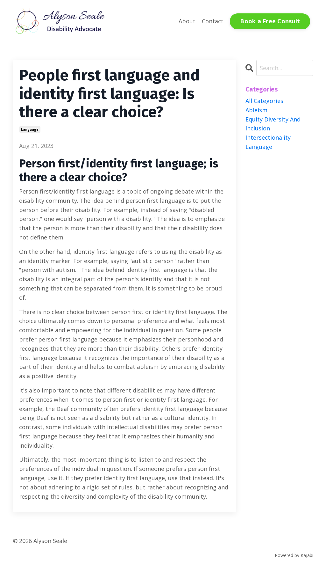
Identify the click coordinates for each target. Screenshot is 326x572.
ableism (256, 110)
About (187, 21)
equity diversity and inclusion (273, 123)
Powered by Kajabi (294, 555)
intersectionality (268, 137)
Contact (212, 21)
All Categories (264, 101)
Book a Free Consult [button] (270, 21)
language (30, 129)
